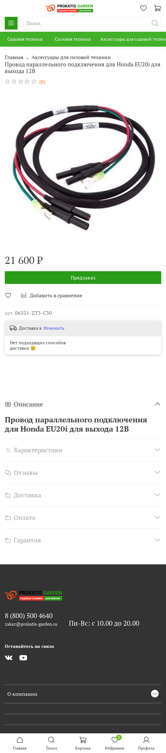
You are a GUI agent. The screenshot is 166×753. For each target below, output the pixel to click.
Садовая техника (24, 39)
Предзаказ (83, 277)
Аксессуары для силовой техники (71, 57)
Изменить (53, 328)
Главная (14, 57)
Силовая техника (72, 39)
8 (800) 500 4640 (29, 615)
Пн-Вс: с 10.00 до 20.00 (104, 623)
